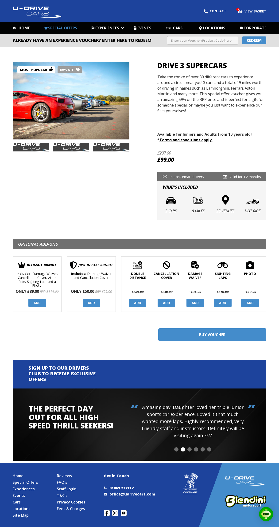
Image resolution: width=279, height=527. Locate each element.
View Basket (252, 10)
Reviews (64, 475)
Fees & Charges (71, 508)
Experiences (107, 28)
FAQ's (62, 482)
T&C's (62, 495)
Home (24, 28)
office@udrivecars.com (129, 494)
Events (144, 28)
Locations (214, 28)
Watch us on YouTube (124, 513)
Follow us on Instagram (115, 513)
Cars (177, 28)
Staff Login (67, 488)
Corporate (255, 28)
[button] (176, 449)
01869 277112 (119, 488)
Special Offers (62, 28)
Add (37, 303)
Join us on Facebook (107, 513)
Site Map (21, 515)
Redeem (254, 40)
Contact (215, 11)
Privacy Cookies (71, 502)
